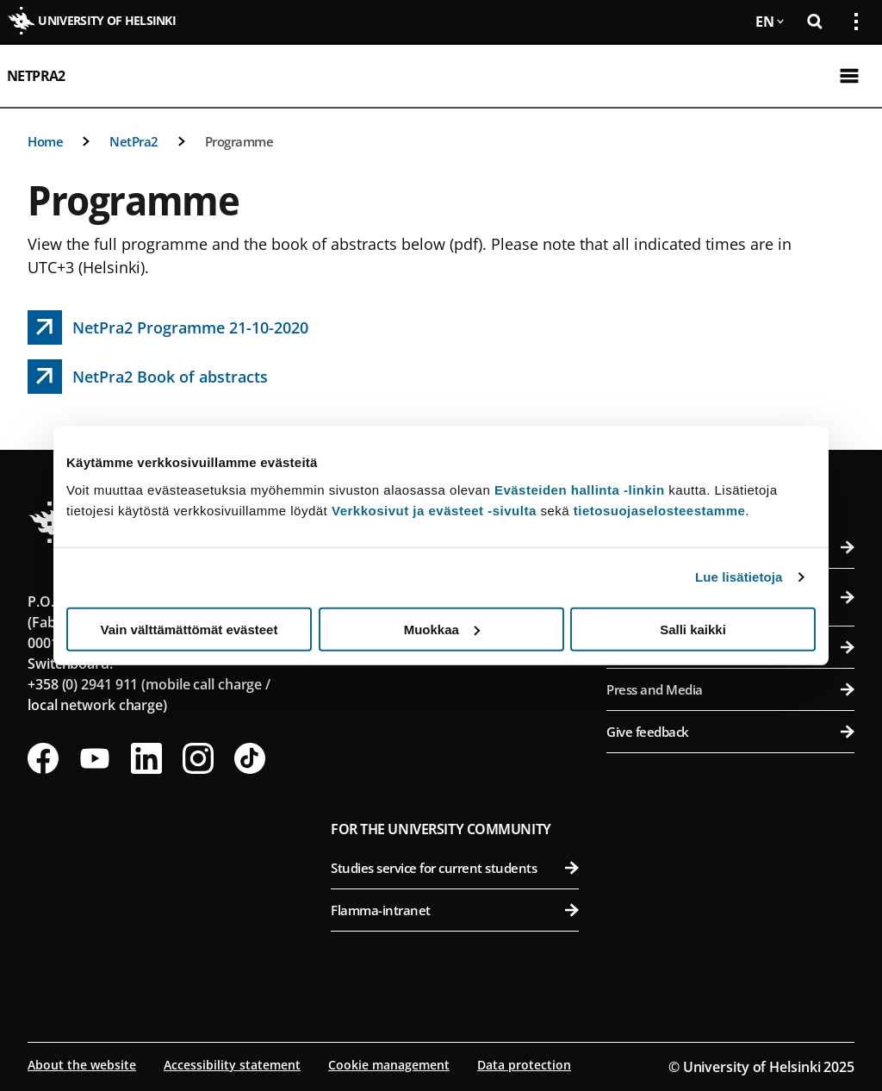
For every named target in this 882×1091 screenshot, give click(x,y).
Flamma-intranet (455, 910)
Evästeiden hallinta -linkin (579, 489)
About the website (82, 1065)
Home (45, 141)
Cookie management (389, 1065)
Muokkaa (442, 628)
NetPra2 (36, 75)
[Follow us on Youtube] (94, 758)
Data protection (524, 1065)
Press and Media (730, 689)
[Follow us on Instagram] (198, 758)
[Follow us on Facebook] (43, 758)
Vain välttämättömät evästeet (189, 628)
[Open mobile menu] (849, 76)
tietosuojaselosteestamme (660, 509)
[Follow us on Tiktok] (249, 758)
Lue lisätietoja (739, 577)
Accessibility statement (232, 1065)
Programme (239, 141)
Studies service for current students (455, 867)
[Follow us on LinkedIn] (146, 758)
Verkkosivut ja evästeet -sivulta (434, 509)
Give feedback (730, 731)
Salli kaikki (693, 628)
